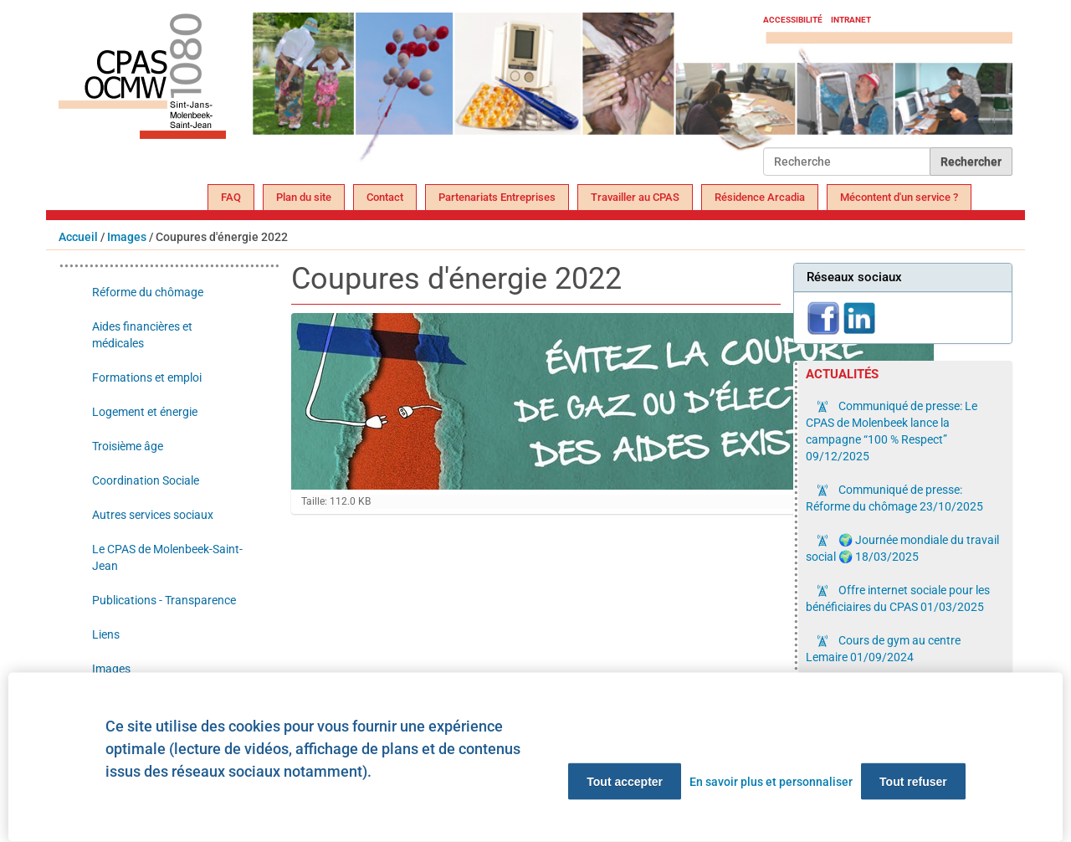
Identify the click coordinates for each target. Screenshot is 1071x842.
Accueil (78, 237)
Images (126, 237)
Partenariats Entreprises (497, 197)
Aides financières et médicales (142, 335)
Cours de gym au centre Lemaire (883, 649)
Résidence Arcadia (760, 197)
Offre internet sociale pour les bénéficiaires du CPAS (898, 598)
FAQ (231, 197)
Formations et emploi (147, 377)
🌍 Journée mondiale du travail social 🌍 (902, 548)
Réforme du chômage (147, 292)
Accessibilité (792, 19)
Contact (384, 197)
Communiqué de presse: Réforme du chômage (894, 498)
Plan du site (303, 197)
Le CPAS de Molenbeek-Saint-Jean (167, 557)
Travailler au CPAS (635, 197)
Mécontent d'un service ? (899, 197)
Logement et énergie (144, 411)
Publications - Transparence (164, 600)
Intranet (851, 19)
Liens (106, 634)
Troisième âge (127, 446)
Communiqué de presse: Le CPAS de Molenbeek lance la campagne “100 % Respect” (891, 431)
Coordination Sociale (145, 480)
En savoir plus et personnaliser (771, 781)
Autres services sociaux (152, 514)
